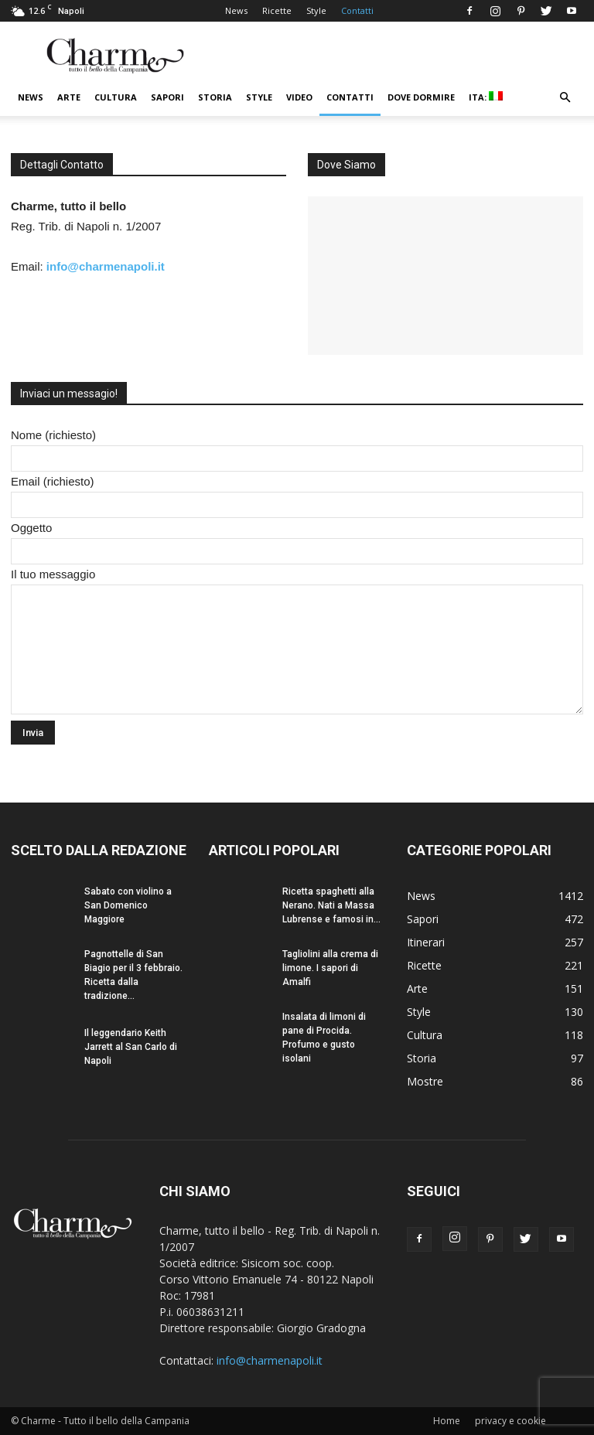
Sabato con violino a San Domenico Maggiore (128, 905)
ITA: (486, 97)
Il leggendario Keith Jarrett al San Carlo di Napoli (130, 1047)
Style (316, 10)
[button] (564, 97)
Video (299, 97)
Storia (215, 97)
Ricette (277, 10)
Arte (68, 97)
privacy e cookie (510, 1420)
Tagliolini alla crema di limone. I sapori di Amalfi (330, 968)
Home (446, 1420)
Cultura (115, 97)
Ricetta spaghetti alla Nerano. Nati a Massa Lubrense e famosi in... (331, 905)
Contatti (357, 10)
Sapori (167, 97)
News (236, 10)
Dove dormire (421, 97)
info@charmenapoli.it (105, 266)
